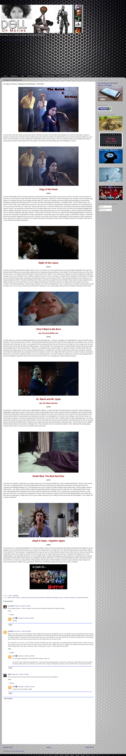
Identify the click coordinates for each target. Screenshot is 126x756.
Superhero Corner (32, 76)
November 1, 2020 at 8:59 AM (22, 631)
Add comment (8, 698)
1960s (9, 597)
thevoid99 (11, 606)
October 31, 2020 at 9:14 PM (22, 606)
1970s (14, 597)
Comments (103, 209)
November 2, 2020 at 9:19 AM (20, 674)
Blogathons (14, 76)
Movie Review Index (48, 76)
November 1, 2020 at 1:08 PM (26, 656)
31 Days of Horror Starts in (9, 40)
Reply (9, 611)
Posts (101, 206)
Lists (22, 76)
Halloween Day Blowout (52, 597)
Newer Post (8, 747)
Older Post (89, 747)
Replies (12, 615)
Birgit (9, 674)
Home (5, 76)
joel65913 (11, 631)
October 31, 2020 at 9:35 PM (26, 618)
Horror (61, 597)
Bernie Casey (35, 597)
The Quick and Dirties (82, 597)
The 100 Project (63, 76)
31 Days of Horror (25, 597)
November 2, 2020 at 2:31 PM (26, 686)
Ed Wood (41, 597)
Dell (14, 618)
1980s (18, 597)
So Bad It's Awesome (69, 597)
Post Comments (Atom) (17, 751)
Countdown (20, 40)
